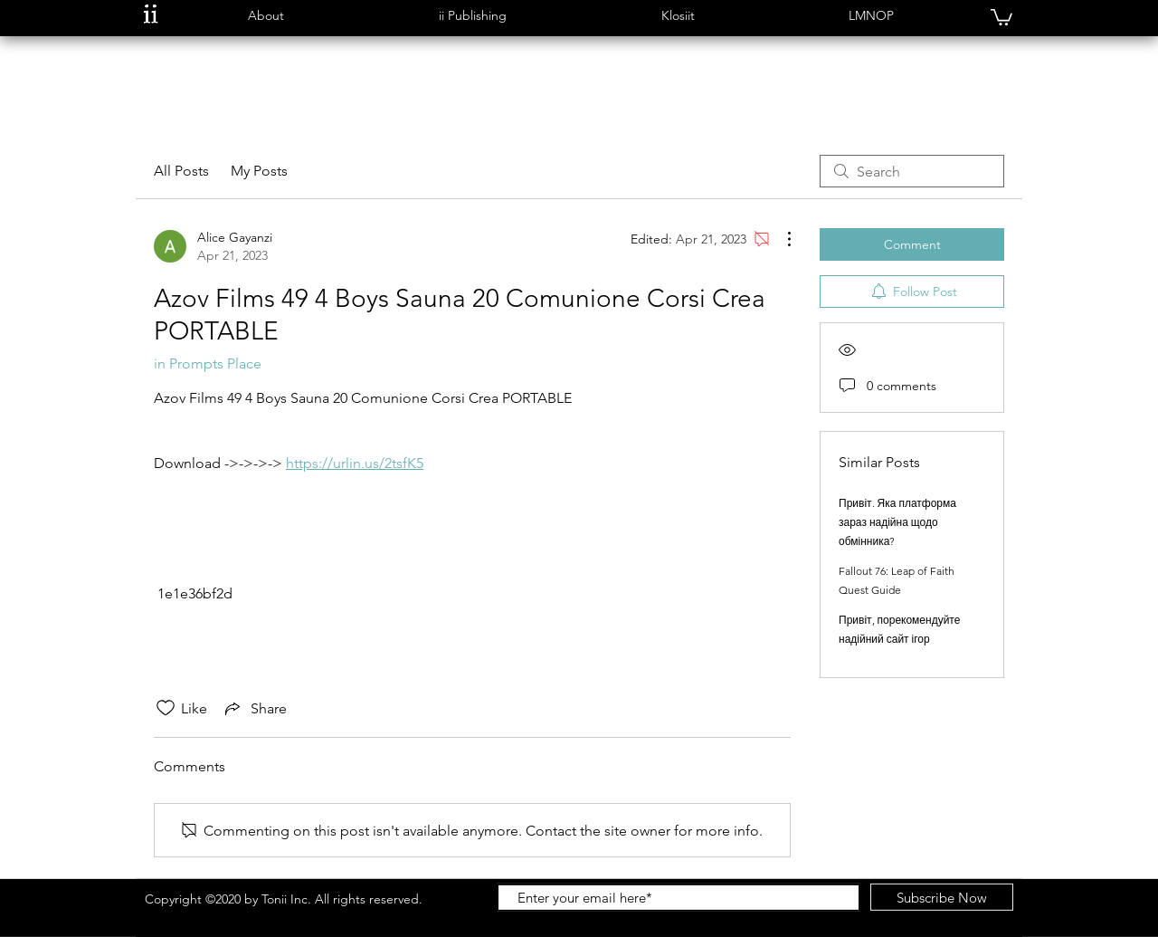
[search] (912, 171)
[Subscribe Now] (941, 897)
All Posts (181, 170)
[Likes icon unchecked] (165, 708)
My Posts (259, 170)
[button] (265, 15)
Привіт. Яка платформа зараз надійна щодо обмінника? (897, 522)
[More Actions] (780, 239)
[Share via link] (254, 708)
